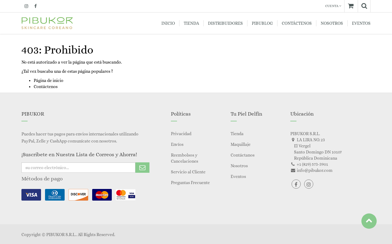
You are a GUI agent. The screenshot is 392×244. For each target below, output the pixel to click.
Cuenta (333, 6)
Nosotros (239, 165)
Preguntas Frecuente (190, 182)
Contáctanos (242, 155)
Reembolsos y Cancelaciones (184, 158)
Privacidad (181, 133)
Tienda (237, 133)
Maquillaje (241, 144)
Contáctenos (46, 86)
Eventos (238, 176)
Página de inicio (48, 80)
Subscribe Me (142, 168)
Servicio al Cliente (188, 171)
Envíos (177, 144)
